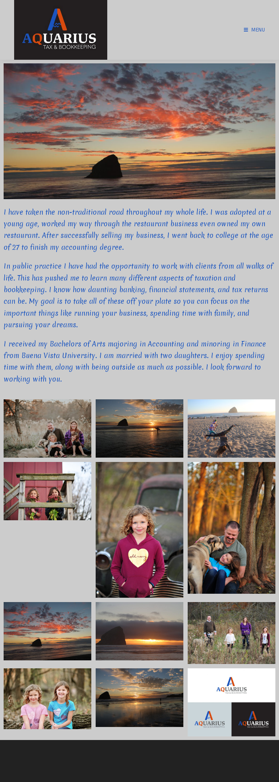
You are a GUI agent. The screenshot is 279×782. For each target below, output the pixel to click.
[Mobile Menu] (254, 30)
